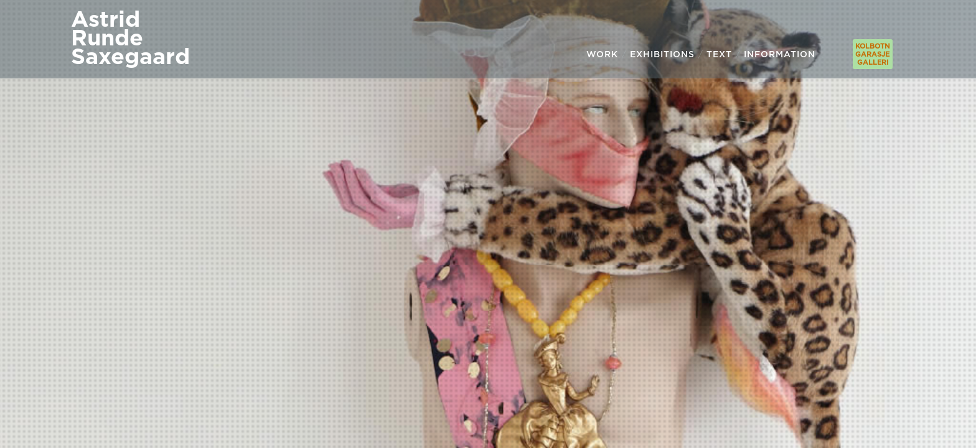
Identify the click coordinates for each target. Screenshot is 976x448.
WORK (602, 53)
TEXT (719, 53)
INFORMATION (779, 53)
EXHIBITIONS (662, 53)
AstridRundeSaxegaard (130, 37)
